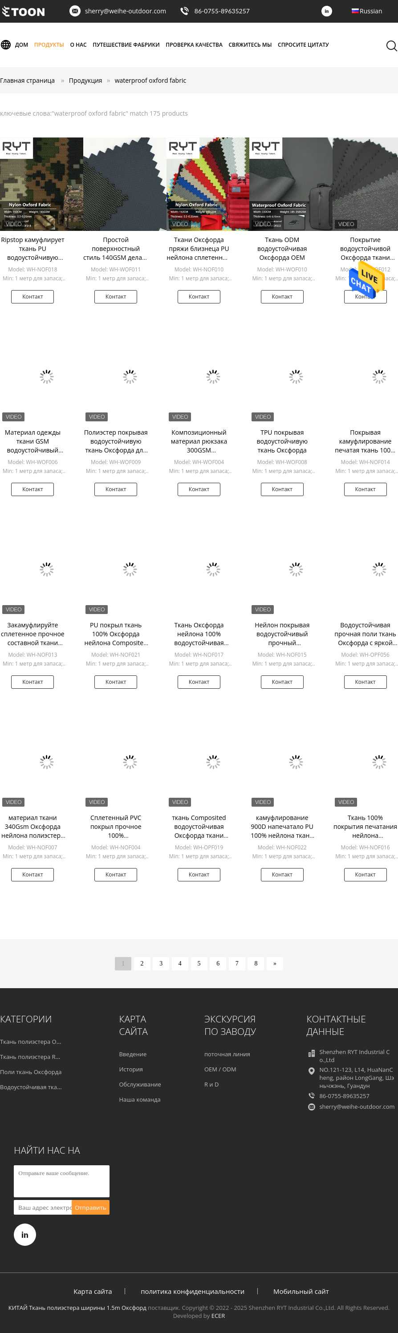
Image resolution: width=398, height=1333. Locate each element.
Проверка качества (194, 44)
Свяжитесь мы (250, 44)
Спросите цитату (303, 44)
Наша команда (139, 1099)
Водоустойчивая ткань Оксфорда (46, 1087)
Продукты (49, 44)
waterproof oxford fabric (151, 80)
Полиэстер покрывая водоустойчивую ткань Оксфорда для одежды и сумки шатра (116, 450)
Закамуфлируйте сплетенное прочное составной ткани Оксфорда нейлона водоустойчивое (33, 643)
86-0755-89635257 (222, 11)
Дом (14, 45)
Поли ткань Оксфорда (31, 1072)
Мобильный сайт (301, 1291)
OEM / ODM (220, 1069)
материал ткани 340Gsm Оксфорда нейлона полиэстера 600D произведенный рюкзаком (32, 839)
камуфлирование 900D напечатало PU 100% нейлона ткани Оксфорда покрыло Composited (282, 835)
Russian (371, 11)
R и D (211, 1084)
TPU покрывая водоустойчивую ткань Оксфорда (282, 441)
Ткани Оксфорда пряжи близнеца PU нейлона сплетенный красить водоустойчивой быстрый (199, 261)
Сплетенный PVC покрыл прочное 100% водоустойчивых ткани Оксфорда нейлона (116, 839)
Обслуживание (140, 1084)
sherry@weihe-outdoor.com (125, 11)
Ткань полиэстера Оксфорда (40, 1042)
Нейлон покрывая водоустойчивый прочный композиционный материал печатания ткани (282, 647)
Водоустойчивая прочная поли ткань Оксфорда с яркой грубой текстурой (365, 638)
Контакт (32, 296)
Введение (132, 1054)
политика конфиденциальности (192, 1291)
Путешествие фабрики (126, 44)
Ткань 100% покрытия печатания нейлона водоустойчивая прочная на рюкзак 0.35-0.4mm (365, 839)
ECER (218, 1316)
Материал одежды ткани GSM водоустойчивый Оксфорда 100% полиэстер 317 (33, 450)
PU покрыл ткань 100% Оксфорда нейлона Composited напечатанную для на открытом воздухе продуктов (116, 647)
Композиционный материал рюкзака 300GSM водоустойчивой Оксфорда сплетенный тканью (198, 454)
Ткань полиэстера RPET (32, 1057)
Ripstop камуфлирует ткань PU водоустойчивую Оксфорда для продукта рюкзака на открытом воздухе (33, 261)
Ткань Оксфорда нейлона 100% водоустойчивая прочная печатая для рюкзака (199, 643)
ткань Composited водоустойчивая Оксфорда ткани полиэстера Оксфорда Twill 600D (199, 835)
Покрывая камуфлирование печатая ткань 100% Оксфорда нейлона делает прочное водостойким (365, 454)
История (130, 1069)
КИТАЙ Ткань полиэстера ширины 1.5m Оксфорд (77, 1308)
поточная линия (227, 1054)
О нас (78, 44)
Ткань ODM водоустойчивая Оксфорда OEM (282, 248)
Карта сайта (92, 1291)
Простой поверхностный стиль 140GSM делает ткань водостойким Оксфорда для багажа (116, 257)
